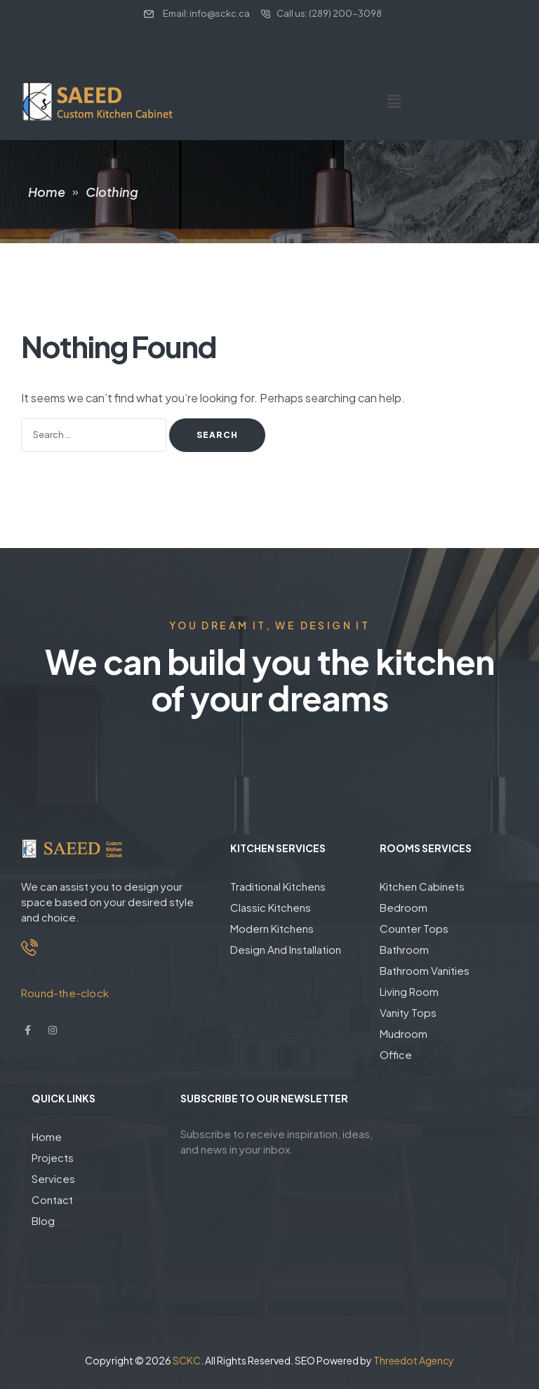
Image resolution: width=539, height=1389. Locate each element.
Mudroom (403, 1033)
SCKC (187, 1360)
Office (396, 1054)
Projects (53, 1157)
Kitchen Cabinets (422, 886)
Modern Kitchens (272, 928)
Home (47, 1136)
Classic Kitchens (270, 907)
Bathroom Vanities (425, 970)
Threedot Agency (413, 1360)
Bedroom (403, 907)
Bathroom (404, 949)
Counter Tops (414, 928)
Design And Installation (285, 949)
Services (53, 1178)
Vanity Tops (408, 1012)
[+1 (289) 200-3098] (29, 947)
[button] (394, 101)
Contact (52, 1199)
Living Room (409, 991)
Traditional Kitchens (278, 886)
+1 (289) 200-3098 (84, 972)
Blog (43, 1220)
